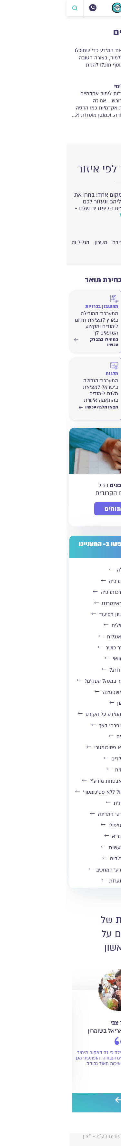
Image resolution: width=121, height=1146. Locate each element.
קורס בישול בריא (59, 836)
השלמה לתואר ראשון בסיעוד (59, 614)
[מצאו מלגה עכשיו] (30, 382)
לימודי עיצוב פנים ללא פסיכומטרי (59, 747)
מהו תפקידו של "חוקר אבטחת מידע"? (59, 781)
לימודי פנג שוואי (59, 659)
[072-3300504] (26, 7)
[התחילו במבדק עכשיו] (90, 315)
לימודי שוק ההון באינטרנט (59, 603)
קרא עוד (104, 128)
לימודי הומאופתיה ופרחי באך (59, 725)
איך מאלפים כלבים (59, 858)
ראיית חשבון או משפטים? (59, 692)
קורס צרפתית (59, 770)
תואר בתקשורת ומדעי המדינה (59, 814)
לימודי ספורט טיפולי (59, 825)
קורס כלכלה (59, 570)
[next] (52, 1101)
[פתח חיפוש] (8, 8)
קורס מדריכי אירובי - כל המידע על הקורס (59, 714)
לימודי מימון (59, 703)
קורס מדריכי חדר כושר (59, 648)
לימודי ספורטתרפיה (59, 581)
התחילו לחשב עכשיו (90, 410)
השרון (34, 242)
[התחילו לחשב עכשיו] (90, 382)
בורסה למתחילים (59, 625)
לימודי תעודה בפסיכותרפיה (59, 592)
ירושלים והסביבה (99, 242)
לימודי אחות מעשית (59, 847)
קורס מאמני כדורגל (59, 670)
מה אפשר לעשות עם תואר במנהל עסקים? (59, 681)
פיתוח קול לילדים (59, 759)
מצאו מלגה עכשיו (32, 407)
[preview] (65, 1101)
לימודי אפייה (59, 736)
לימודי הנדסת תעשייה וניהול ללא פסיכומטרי (59, 792)
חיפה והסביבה (61, 242)
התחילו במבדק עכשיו (90, 342)
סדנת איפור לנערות (59, 881)
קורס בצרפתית (59, 803)
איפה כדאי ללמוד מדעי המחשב (59, 870)
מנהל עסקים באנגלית (59, 637)
